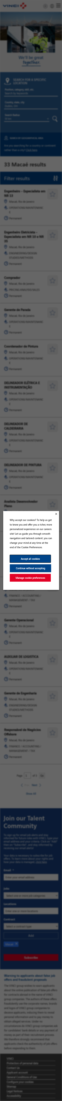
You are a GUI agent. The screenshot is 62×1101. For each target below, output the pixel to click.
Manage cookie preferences (30, 577)
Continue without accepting (30, 568)
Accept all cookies (30, 558)
